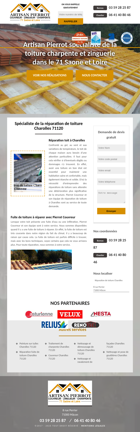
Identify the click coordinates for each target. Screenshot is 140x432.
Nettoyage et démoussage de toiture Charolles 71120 (86, 348)
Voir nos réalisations (50, 75)
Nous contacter (94, 75)
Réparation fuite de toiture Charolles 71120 (29, 355)
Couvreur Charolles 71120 (58, 357)
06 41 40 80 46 (112, 15)
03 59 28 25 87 (112, 7)
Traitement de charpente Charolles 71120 (58, 347)
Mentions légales (93, 426)
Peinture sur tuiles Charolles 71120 (29, 345)
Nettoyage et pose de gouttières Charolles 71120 (117, 355)
